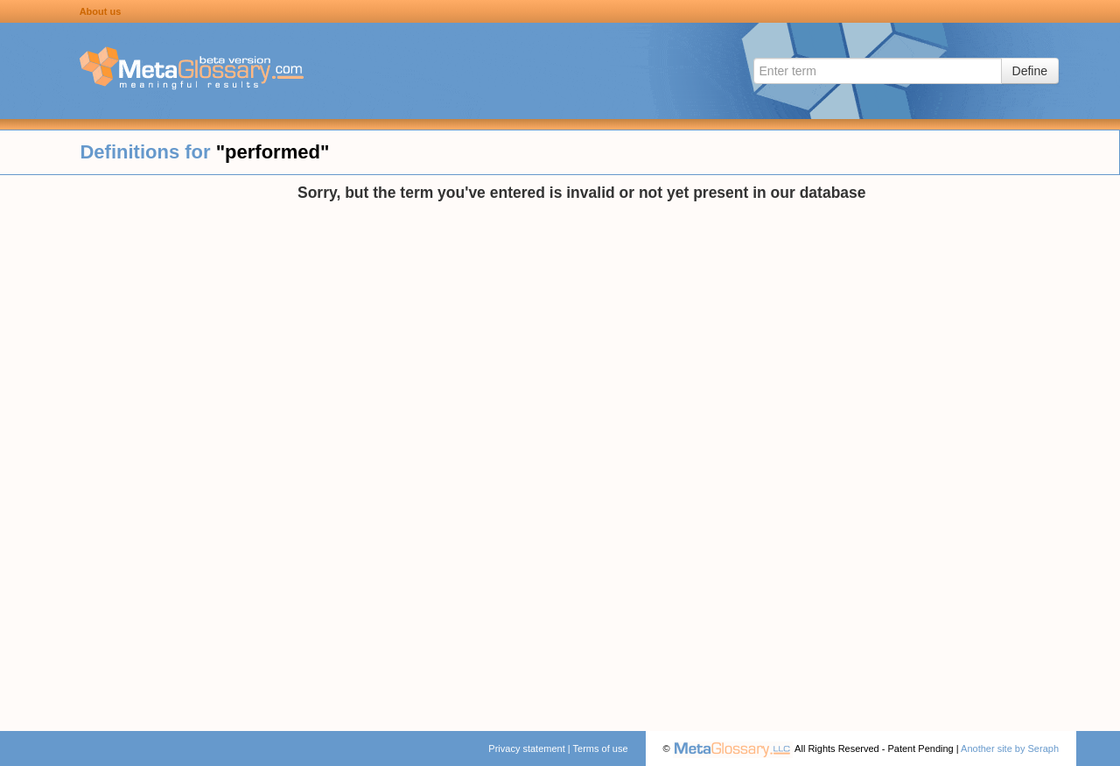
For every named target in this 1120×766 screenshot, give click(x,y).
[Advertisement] (149, 446)
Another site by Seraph (1010, 748)
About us (101, 11)
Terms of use (600, 748)
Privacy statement (526, 748)
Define (1029, 71)
